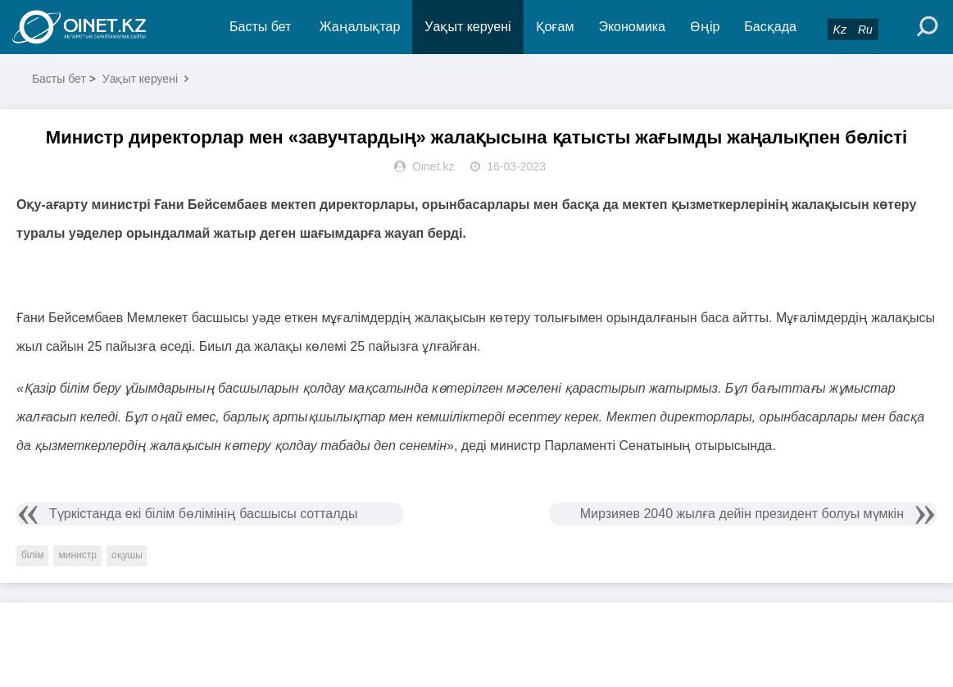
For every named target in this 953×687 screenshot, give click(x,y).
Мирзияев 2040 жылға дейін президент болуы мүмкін (742, 514)
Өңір (704, 27)
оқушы (127, 555)
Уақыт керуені (467, 27)
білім (32, 555)
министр (77, 555)
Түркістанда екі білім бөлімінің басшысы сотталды (203, 514)
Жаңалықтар (360, 27)
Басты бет (260, 27)
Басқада (770, 27)
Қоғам (555, 27)
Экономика (631, 27)
